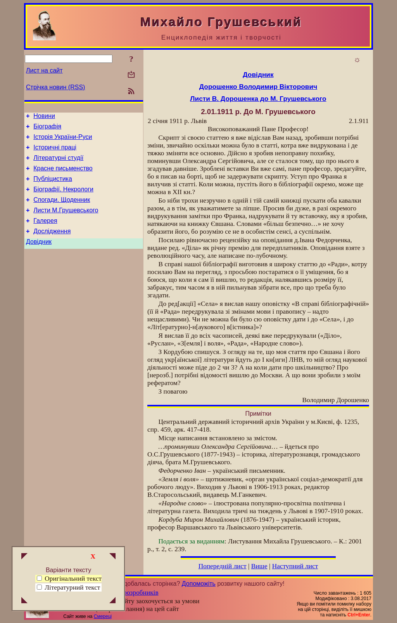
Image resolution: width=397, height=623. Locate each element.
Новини (44, 117)
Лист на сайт (44, 70)
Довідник (39, 256)
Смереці (103, 616)
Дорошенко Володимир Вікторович (258, 86)
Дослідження (52, 245)
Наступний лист (295, 566)
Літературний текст (72, 587)
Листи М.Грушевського (65, 222)
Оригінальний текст (69, 578)
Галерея (45, 233)
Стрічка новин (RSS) (55, 87)
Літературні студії (58, 163)
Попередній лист (222, 566)
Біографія (47, 128)
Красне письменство (63, 175)
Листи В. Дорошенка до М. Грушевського (258, 98)
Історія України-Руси (62, 140)
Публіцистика (52, 187)
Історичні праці (54, 152)
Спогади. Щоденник (61, 210)
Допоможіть (199, 583)
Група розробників (132, 592)
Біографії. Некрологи (63, 198)
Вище (259, 566)
